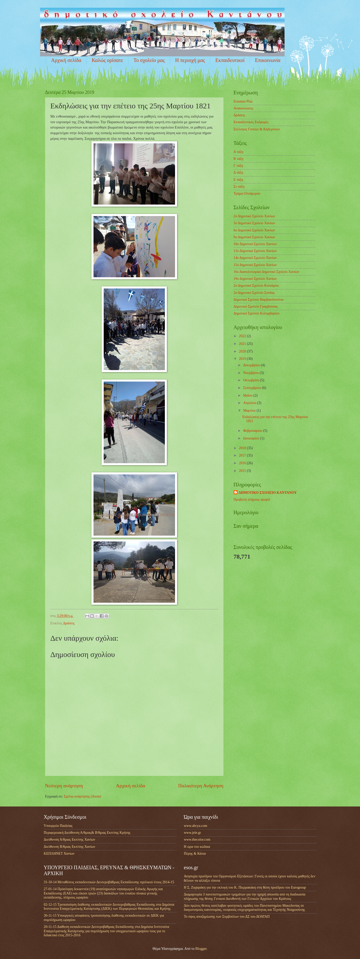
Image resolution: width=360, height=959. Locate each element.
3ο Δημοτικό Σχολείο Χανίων (254, 223)
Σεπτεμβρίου (252, 388)
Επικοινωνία (268, 60)
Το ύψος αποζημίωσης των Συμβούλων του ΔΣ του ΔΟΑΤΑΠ (227, 916)
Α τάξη (239, 152)
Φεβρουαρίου (253, 431)
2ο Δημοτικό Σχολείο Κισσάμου (256, 285)
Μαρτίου (250, 410)
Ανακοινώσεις (243, 108)
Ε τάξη (238, 180)
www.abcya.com (195, 826)
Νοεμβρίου (251, 373)
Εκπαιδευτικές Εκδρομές (251, 122)
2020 (243, 351)
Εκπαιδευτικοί (229, 60)
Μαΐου (248, 395)
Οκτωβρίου (251, 380)
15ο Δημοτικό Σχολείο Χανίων (255, 265)
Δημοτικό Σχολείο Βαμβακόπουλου (259, 299)
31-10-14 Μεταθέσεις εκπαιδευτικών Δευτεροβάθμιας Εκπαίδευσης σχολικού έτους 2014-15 (109, 882)
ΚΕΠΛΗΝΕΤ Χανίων (59, 853)
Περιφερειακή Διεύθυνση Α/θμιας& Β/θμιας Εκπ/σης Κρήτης (87, 833)
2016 (243, 463)
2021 (243, 344)
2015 (243, 471)
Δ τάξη (238, 172)
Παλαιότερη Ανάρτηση (200, 785)
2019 (243, 359)
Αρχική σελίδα (66, 60)
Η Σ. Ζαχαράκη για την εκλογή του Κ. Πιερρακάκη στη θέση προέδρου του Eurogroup (245, 887)
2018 (243, 448)
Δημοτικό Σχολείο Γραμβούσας (256, 306)
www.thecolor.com (197, 839)
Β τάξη (239, 159)
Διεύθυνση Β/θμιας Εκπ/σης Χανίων (69, 847)
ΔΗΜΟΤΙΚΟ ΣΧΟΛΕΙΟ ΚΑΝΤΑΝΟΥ (268, 493)
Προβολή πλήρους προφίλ (252, 499)
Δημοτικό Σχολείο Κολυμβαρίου (256, 313)
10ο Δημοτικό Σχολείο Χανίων (255, 244)
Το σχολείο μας (149, 60)
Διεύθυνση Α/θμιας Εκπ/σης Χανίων (69, 839)
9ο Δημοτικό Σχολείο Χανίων (254, 237)
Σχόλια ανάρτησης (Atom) (82, 796)
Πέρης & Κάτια (195, 853)
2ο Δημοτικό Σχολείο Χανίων (254, 216)
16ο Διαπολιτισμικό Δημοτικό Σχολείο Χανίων (266, 272)
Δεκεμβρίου (252, 365)
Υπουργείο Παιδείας (58, 826)
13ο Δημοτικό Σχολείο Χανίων (255, 251)
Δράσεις (68, 623)
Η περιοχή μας (190, 60)
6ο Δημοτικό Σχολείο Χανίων (254, 230)
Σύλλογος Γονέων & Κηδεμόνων (257, 129)
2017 (243, 455)
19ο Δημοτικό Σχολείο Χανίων (255, 279)
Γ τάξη (238, 166)
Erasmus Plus (243, 101)
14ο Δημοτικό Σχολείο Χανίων (255, 258)
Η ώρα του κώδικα (197, 847)
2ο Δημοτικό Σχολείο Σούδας (254, 293)
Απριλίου (250, 403)
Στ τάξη (239, 186)
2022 (243, 336)
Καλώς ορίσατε (107, 60)
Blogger (201, 949)
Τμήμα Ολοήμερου (247, 193)
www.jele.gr (192, 833)
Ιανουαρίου (251, 438)
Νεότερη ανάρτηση (64, 785)
